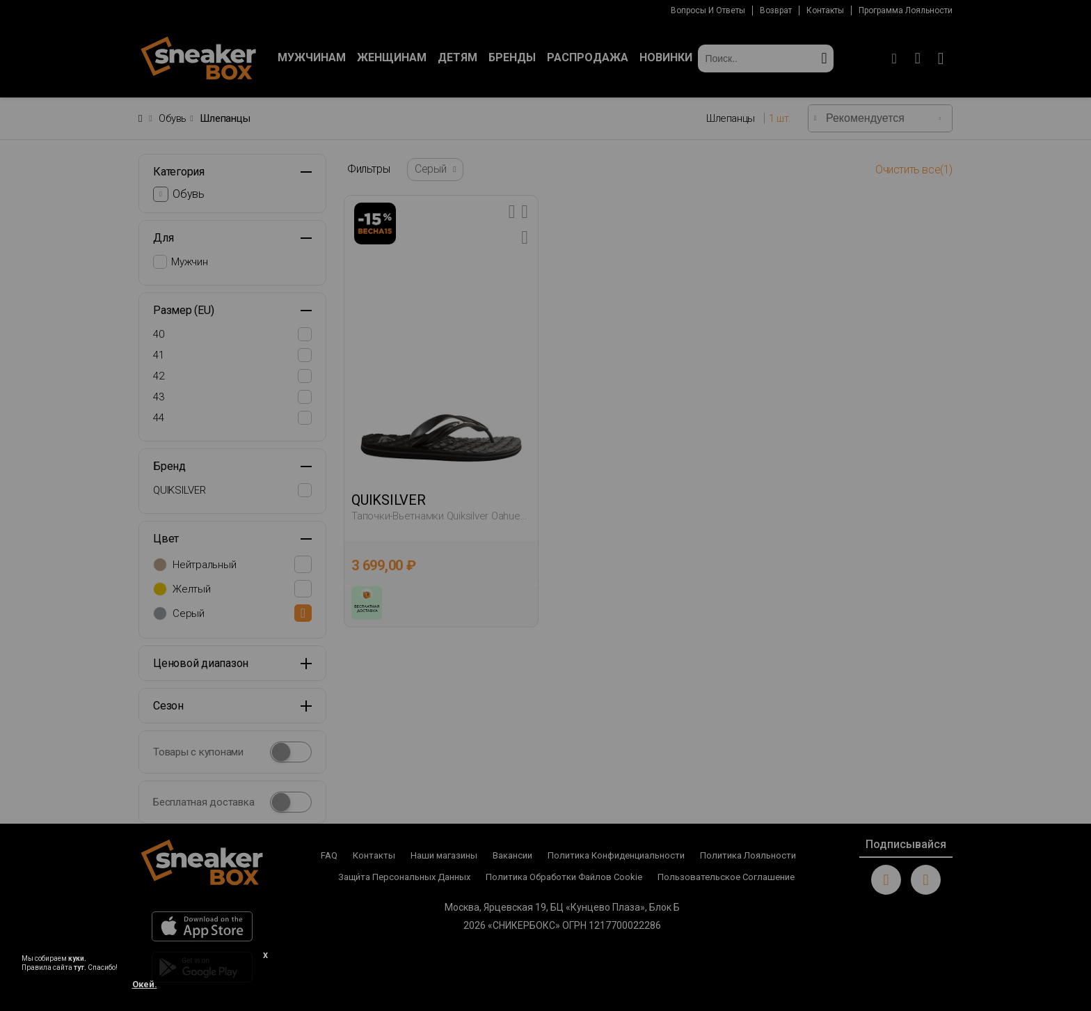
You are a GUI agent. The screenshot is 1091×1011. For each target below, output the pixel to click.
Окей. (144, 984)
